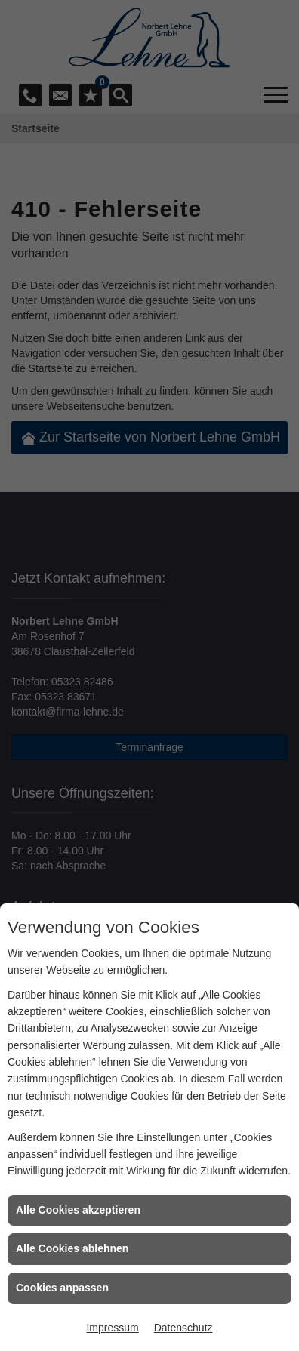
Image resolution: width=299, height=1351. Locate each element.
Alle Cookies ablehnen (72, 1248)
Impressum (112, 1328)
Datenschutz (183, 1328)
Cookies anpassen (62, 1288)
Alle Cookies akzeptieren (78, 1210)
